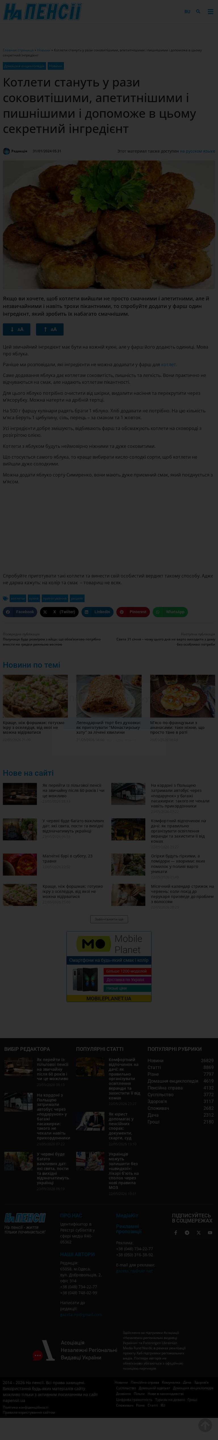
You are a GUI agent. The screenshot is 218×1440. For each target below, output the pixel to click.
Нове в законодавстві (166, 1393)
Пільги (139, 1393)
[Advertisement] (109, 528)
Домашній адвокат (154, 1388)
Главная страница (18, 50)
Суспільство (126, 1388)
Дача (187, 1382)
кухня (34, 598)
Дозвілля (123, 1393)
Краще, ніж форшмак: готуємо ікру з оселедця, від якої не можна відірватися (33, 727)
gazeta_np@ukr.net (134, 1271)
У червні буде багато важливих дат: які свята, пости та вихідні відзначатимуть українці (73, 826)
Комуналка (171, 1382)
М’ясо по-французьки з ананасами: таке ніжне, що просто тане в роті (177, 727)
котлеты (18, 598)
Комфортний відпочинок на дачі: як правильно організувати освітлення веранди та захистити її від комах (178, 831)
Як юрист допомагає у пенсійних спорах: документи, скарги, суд (121, 1125)
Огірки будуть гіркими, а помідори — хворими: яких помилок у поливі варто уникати (178, 863)
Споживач (124, 1405)
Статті (153, 1405)
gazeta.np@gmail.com (81, 1314)
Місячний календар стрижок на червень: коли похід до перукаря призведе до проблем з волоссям (182, 894)
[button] (210, 11)
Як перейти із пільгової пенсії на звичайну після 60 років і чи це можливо (73, 790)
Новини (44, 50)
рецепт (77, 598)
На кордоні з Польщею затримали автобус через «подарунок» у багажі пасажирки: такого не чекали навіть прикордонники (180, 796)
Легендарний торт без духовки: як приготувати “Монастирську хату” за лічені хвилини (108, 727)
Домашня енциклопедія (24, 66)
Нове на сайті (28, 773)
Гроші (192, 1399)
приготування (55, 598)
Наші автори (77, 1254)
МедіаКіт (127, 1215)
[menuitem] (187, 11)
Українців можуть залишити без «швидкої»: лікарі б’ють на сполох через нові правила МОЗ (124, 1170)
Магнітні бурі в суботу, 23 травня (68, 858)
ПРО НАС (71, 1215)
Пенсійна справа (145, 1382)
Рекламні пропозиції (129, 1228)
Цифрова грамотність (134, 1399)
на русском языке (197, 151)
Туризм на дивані (170, 1399)
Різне (140, 1405)
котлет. (169, 364)
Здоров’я (201, 1382)
